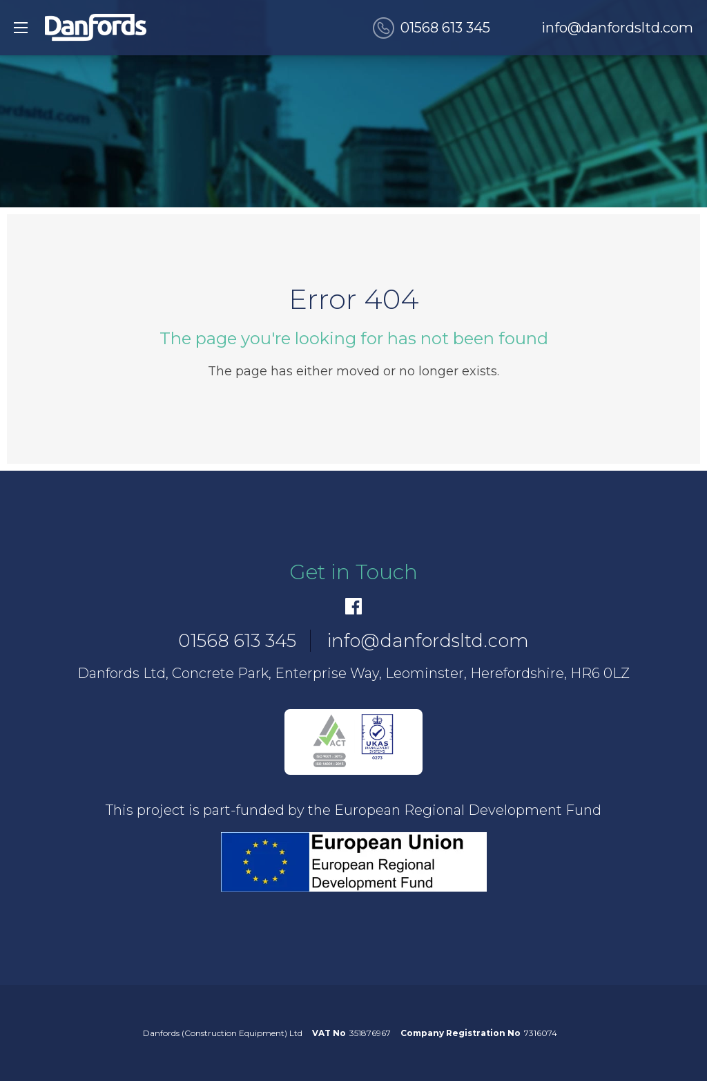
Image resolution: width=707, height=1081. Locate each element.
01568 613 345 (445, 27)
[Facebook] (353, 606)
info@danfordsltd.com (617, 27)
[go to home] (95, 27)
